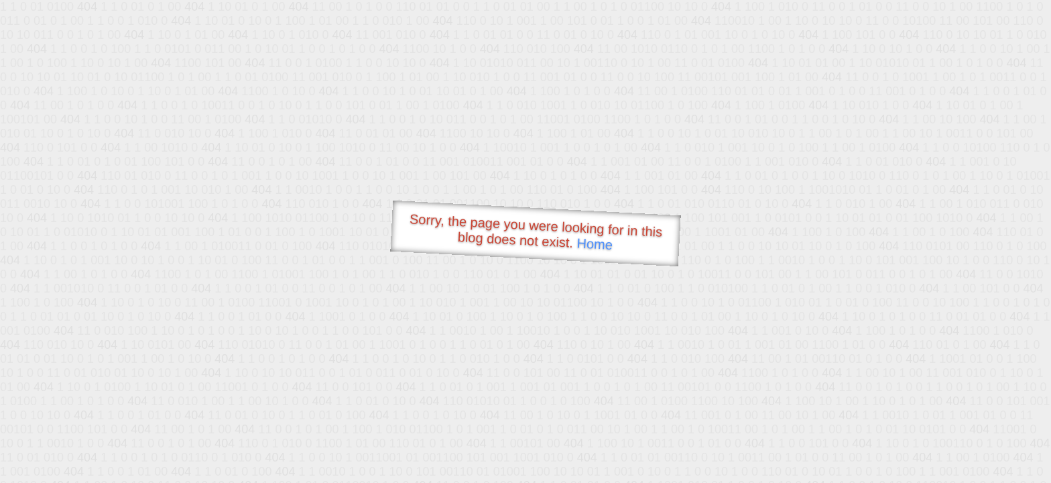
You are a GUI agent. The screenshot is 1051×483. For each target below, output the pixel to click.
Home (594, 243)
